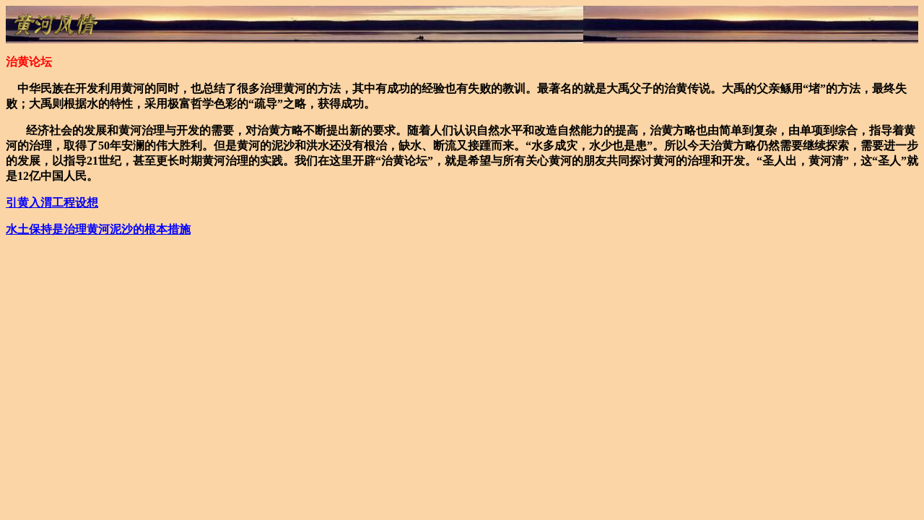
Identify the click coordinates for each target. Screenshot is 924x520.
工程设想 (52, 202)
